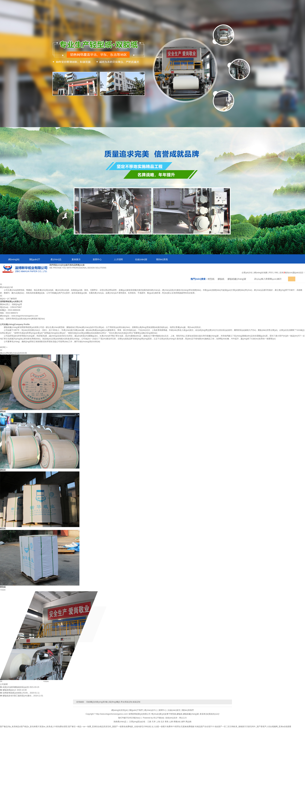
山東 (171, 722)
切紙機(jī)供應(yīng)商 (95, 702)
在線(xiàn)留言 (137, 261)
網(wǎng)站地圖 (260, 272)
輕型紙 (211, 279)
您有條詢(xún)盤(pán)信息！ (292, 272)
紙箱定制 (136, 702)
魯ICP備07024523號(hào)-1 (130, 718)
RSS (271, 272)
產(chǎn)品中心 (51, 261)
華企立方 (183, 718)
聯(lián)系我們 (158, 261)
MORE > (3, 347)
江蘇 (149, 722)
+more (2, 590)
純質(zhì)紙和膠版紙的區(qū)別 (16, 687)
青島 (167, 722)
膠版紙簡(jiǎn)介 (9, 690)
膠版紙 (221, 279)
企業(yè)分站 (247, 272)
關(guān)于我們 (30, 261)
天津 (154, 722)
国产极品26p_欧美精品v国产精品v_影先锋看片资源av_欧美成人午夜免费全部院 (34, 726)
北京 (162, 722)
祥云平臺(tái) (158, 718)
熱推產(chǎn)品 (120, 722)
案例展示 (76, 259)
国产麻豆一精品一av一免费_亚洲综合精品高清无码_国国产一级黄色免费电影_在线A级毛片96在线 (109, 726)
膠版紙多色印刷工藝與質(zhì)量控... (18, 696)
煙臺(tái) (177, 722)
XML (276, 272)
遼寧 (183, 722)
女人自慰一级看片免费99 (162, 726)
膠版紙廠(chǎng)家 (236, 279)
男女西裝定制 (126, 702)
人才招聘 (118, 259)
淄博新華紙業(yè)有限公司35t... (16, 693)
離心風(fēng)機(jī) (112, 702)
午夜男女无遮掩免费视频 (183, 726)
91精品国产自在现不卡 (204, 726)
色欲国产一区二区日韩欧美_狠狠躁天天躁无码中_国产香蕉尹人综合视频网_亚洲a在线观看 (252, 726)
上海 (158, 722)
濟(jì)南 (188, 722)
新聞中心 (97, 259)
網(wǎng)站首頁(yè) (10, 261)
